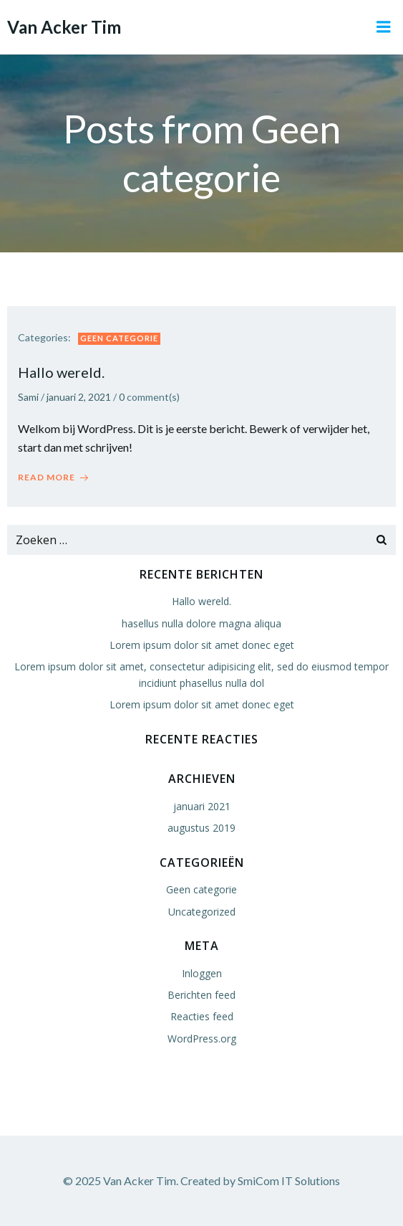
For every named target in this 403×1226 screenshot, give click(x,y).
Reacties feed (201, 1016)
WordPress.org (201, 1038)
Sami (28, 397)
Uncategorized (202, 911)
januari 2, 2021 (79, 397)
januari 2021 (201, 806)
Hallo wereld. (201, 601)
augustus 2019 (201, 828)
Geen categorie (119, 338)
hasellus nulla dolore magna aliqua (201, 623)
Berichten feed (201, 995)
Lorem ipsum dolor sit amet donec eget (202, 645)
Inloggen (202, 973)
